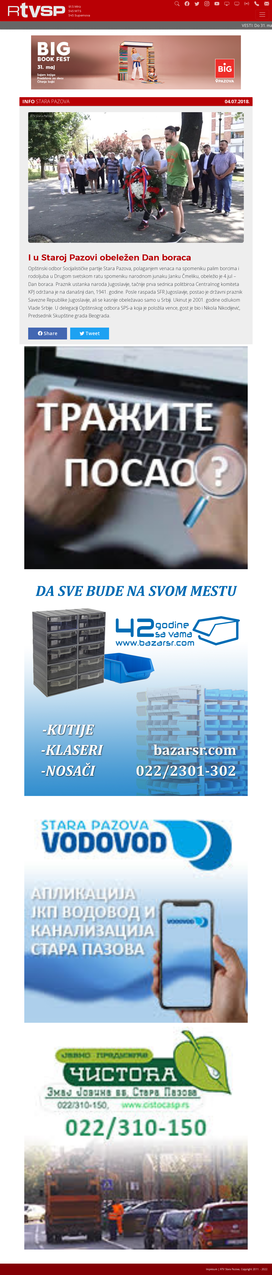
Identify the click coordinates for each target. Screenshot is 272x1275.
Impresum (211, 1269)
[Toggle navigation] (262, 14)
